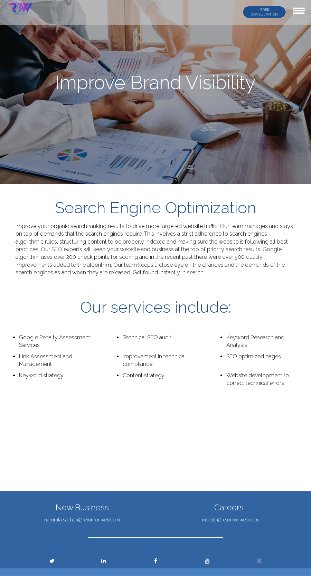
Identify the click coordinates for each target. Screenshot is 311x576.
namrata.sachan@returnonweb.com (82, 519)
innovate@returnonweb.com (229, 519)
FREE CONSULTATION (264, 12)
